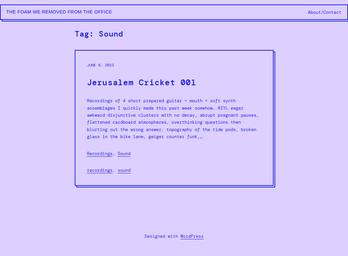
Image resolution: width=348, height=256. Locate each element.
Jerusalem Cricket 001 (141, 82)
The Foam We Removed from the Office (59, 11)
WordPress (192, 236)
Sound (124, 153)
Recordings (100, 153)
